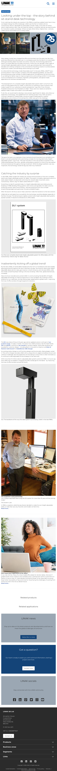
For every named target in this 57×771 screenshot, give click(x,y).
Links (5, 757)
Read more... (5, 508)
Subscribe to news (28, 637)
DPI (2, 345)
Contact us (8, 736)
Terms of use (32, 768)
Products (7, 742)
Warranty (48, 768)
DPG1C (8, 345)
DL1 (5, 342)
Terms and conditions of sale (28, 770)
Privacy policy (40, 768)
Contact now (28, 668)
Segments (7, 752)
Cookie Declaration (10, 768)
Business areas (9, 747)
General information (22, 768)
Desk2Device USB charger (24, 349)
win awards (22, 345)
